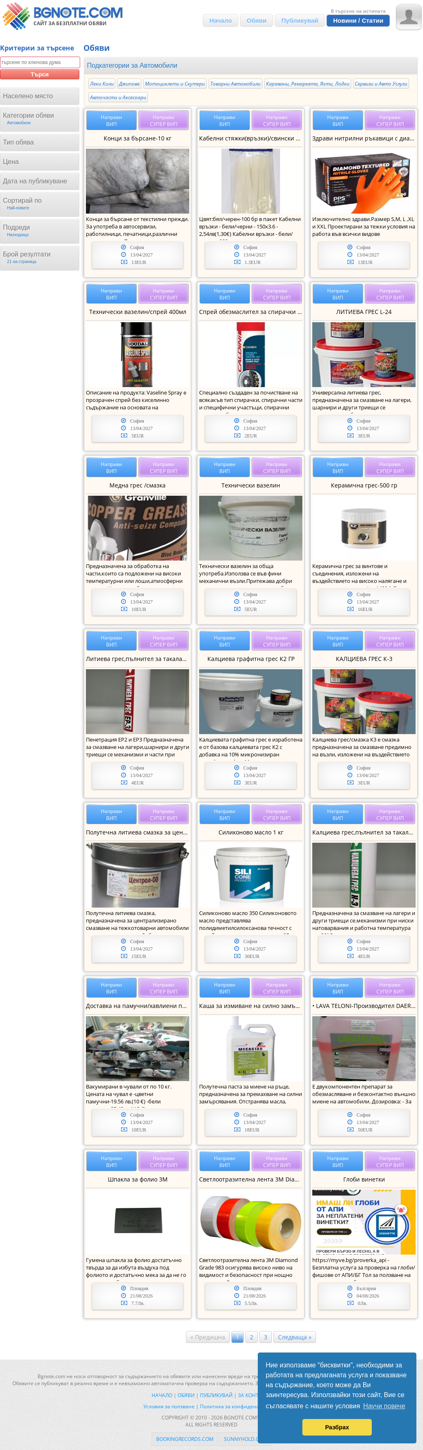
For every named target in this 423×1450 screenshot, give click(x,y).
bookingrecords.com (185, 1439)
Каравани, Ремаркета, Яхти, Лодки (307, 83)
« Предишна (207, 1337)
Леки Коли (102, 83)
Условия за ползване (169, 1406)
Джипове (129, 83)
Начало (220, 20)
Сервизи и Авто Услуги (381, 83)
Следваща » (294, 1337)
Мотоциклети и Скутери (175, 83)
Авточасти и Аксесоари (118, 97)
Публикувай (299, 20)
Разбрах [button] (337, 1427)
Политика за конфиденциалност (240, 1406)
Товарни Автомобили (235, 83)
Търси (40, 74)
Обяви (256, 20)
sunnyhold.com (245, 1439)
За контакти (254, 1395)
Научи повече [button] (384, 1406)
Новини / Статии (358, 20)
